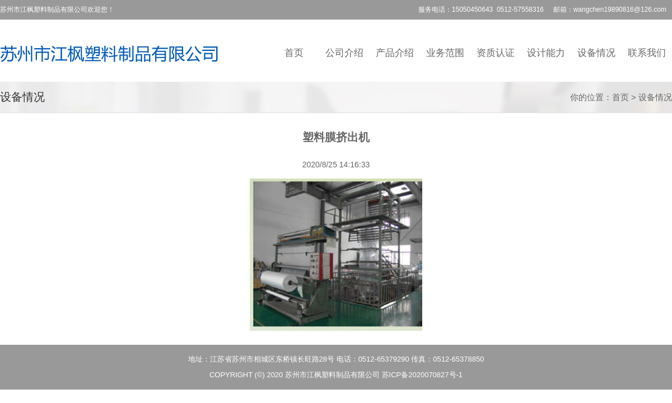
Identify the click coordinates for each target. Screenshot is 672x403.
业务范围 (445, 53)
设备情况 (596, 53)
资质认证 (496, 53)
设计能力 (546, 53)
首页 (294, 53)
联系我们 (647, 53)
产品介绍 (395, 53)
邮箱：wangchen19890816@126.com (609, 9)
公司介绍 (344, 53)
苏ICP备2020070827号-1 (422, 375)
